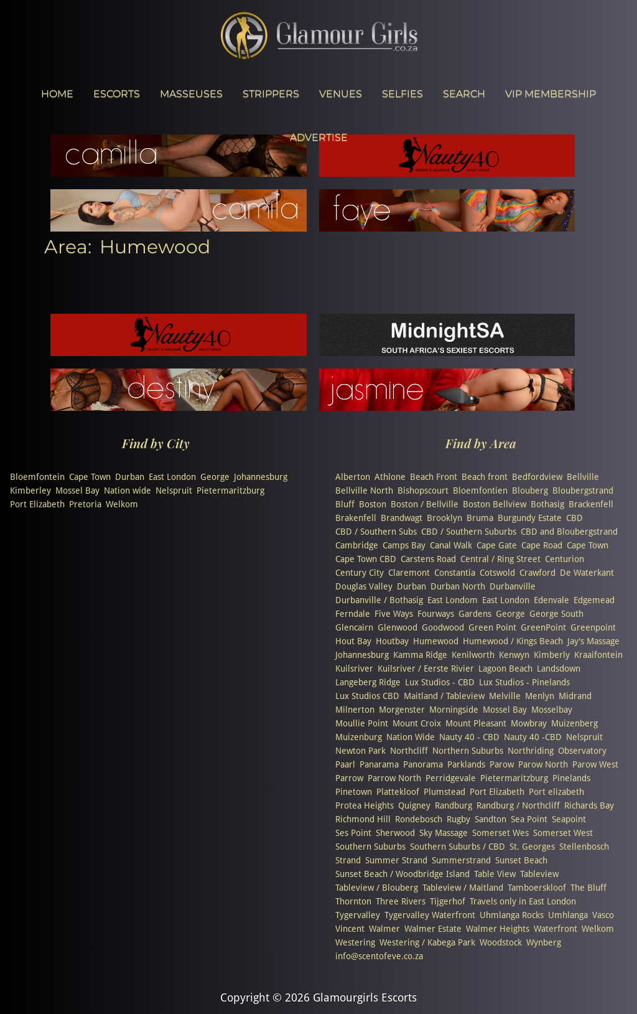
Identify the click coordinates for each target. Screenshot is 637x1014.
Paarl (345, 764)
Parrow (349, 778)
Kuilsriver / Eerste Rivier (426, 669)
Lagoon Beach (505, 669)
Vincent (350, 929)
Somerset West (563, 833)
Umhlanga (568, 915)
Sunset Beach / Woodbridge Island (402, 874)
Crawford (537, 573)
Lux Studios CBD (367, 696)
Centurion (564, 559)
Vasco (603, 915)
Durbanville (513, 586)
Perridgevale (450, 778)
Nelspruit (174, 490)
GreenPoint (543, 627)
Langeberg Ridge (368, 682)
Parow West (595, 764)
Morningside (453, 710)
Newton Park (360, 751)
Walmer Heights (497, 929)
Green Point (492, 627)
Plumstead (444, 792)
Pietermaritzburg (230, 490)
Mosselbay (551, 710)
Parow (502, 764)
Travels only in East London (523, 901)
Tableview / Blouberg (376, 888)
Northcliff (409, 751)
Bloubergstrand (582, 490)
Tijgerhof (447, 901)
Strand (348, 860)
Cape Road (541, 545)
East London (172, 477)
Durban (129, 477)
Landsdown (558, 669)
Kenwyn (514, 655)
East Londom (452, 600)
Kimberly (552, 655)
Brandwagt (401, 518)
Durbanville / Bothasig (379, 600)
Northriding (531, 751)
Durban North (457, 586)
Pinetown (353, 792)
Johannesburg (260, 477)
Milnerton (354, 710)
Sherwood (395, 833)
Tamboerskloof (537, 888)
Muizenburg (358, 737)
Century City (359, 573)
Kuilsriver (354, 669)
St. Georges (532, 847)
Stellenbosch (584, 847)
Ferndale (352, 614)
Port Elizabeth (37, 504)
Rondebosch (418, 819)
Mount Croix (417, 723)
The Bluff (588, 888)
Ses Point (353, 833)
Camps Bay (404, 545)
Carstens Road (428, 559)
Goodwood (443, 627)
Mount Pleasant (475, 723)
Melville (505, 696)
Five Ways (393, 614)
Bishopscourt (423, 490)
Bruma (480, 518)
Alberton (352, 477)
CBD (574, 518)
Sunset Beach (521, 860)
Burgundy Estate (530, 518)
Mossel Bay (77, 490)
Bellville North (364, 490)
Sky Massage (443, 833)
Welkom (122, 504)
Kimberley (30, 490)
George (215, 477)
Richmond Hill (363, 819)
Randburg (453, 805)
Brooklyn (444, 518)
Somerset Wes (500, 833)
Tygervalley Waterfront (429, 915)
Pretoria (85, 504)
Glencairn (354, 627)
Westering (355, 942)
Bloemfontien (480, 490)
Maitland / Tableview (444, 696)
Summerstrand (461, 860)
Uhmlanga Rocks (512, 915)
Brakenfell (355, 518)
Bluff (345, 504)
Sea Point (529, 819)
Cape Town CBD (365, 559)
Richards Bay (589, 805)
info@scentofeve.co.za (379, 956)
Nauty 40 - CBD (469, 737)
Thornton (353, 901)
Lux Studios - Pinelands (524, 682)
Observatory (582, 751)
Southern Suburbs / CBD (457, 847)
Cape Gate (497, 545)
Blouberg (530, 490)
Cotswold (497, 573)
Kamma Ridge (420, 655)
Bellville (583, 477)
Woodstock (501, 942)
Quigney (414, 805)
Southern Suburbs (370, 847)
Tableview (539, 874)
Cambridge (356, 545)
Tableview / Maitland (462, 888)
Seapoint (569, 819)
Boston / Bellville (424, 504)
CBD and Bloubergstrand (569, 532)
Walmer (384, 929)
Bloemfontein (37, 477)
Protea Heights (364, 805)
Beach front (485, 477)
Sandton (490, 819)
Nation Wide (410, 737)
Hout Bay (353, 641)
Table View (495, 874)
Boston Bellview (494, 504)
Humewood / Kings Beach (513, 641)
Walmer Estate (433, 929)
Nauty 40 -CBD (533, 737)
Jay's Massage (593, 641)
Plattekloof (397, 792)
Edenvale (551, 600)
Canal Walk (451, 545)
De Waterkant (587, 573)
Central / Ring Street (500, 559)
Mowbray (529, 723)
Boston (372, 504)
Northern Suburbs (467, 751)
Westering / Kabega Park (427, 942)
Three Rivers (400, 901)
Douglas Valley (364, 586)
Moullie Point (361, 723)
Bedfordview (537, 477)
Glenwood (397, 627)
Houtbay (392, 641)
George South (556, 614)
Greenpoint (593, 627)
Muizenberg (574, 723)
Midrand (575, 696)
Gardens (474, 614)
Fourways (435, 614)
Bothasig (547, 504)
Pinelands (571, 778)
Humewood (435, 641)
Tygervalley (357, 915)
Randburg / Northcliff (518, 805)
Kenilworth (473, 655)
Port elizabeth (556, 792)
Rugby (458, 819)
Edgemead (594, 600)
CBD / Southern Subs (376, 532)
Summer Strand (396, 860)
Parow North (543, 764)
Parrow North (394, 778)
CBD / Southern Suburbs (468, 532)
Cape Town (90, 477)
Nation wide (127, 490)
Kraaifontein (598, 655)
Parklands (466, 764)
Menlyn (539, 696)
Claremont (409, 573)
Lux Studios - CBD (440, 682)
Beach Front (433, 477)
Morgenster (402, 710)
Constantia (454, 573)
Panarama (379, 764)
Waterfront (555, 929)
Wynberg (543, 942)
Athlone (390, 477)
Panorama (423, 764)
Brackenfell (591, 504)
